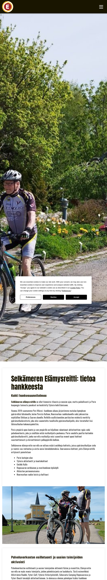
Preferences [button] (66, 291)
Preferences (31, 297)
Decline (54, 297)
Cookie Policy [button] (75, 288)
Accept (76, 297)
